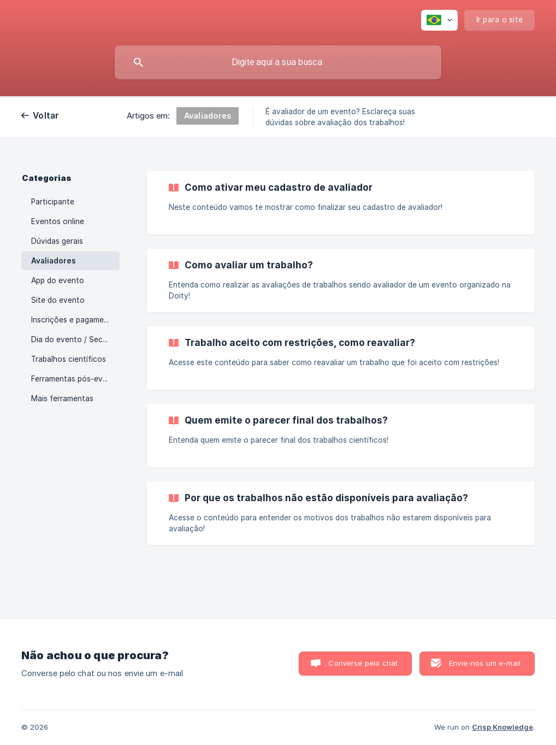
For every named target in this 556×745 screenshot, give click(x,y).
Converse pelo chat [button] (363, 663)
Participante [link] (52, 201)
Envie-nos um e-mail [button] (484, 663)
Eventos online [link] (57, 221)
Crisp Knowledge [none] (502, 727)
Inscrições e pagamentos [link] (75, 319)
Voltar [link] (46, 115)
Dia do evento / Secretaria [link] (75, 339)
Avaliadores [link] (53, 260)
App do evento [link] (57, 280)
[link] (341, 202)
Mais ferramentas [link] (62, 398)
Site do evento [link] (58, 300)
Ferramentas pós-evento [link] (75, 378)
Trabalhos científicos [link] (68, 359)
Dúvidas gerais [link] (57, 241)
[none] (439, 20)
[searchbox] (278, 62)
